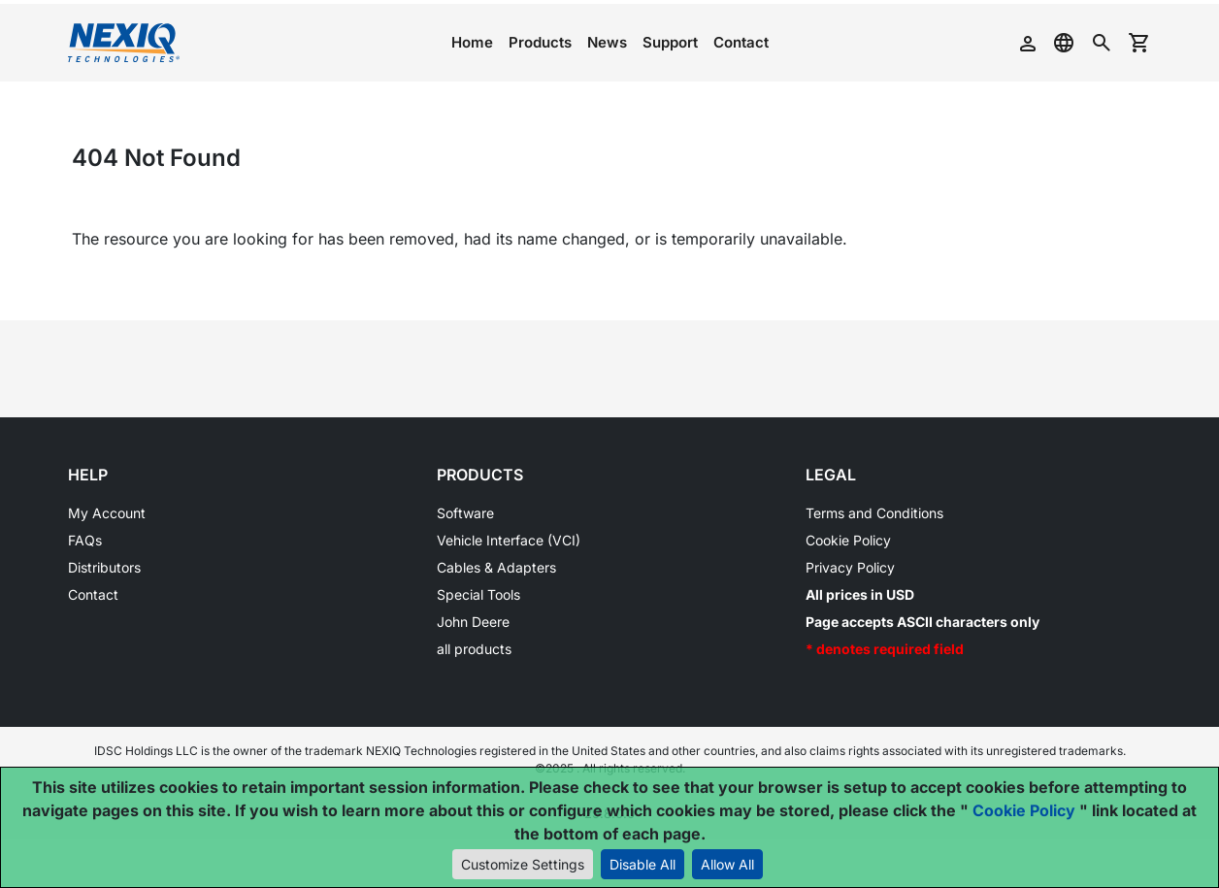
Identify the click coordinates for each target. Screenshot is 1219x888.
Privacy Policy (850, 567)
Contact (741, 42)
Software (465, 513)
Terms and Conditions (874, 513)
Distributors (104, 567)
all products (474, 649)
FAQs (85, 540)
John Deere (473, 621)
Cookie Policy (848, 540)
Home (472, 42)
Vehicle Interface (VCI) (508, 540)
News (607, 42)
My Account (107, 513)
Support (670, 42)
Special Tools (478, 594)
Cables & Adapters (496, 567)
